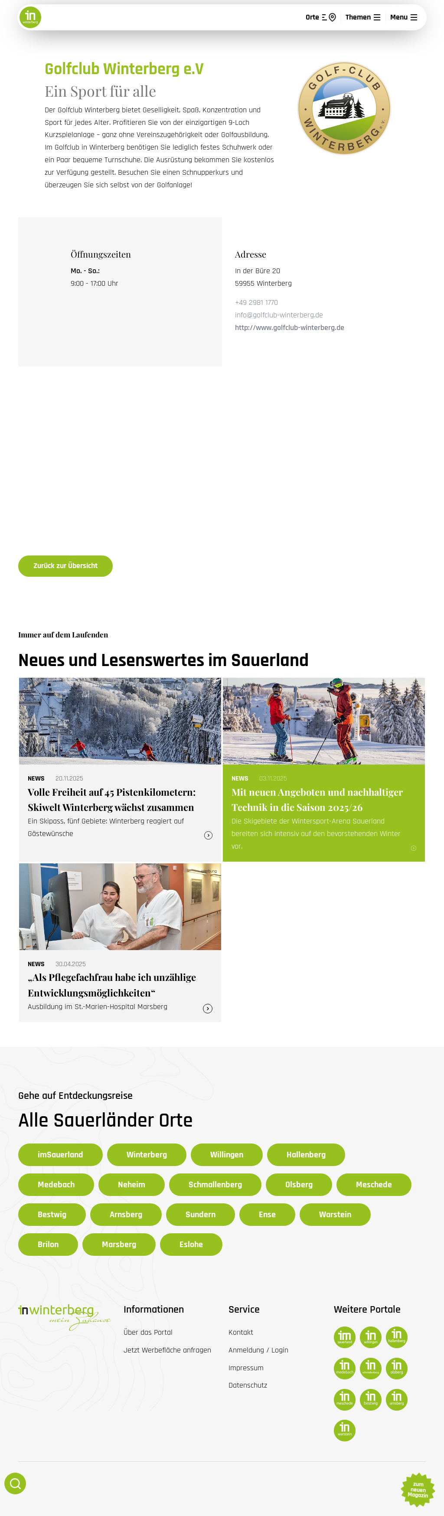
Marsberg (119, 1244)
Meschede (374, 1184)
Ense (267, 1214)
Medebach (56, 1184)
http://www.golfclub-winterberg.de (289, 328)
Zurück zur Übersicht (65, 566)
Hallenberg (306, 1154)
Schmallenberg (215, 1184)
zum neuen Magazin (417, 1490)
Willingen (226, 1154)
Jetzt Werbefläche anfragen (167, 1350)
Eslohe (191, 1244)
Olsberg (299, 1184)
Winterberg (147, 1154)
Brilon (48, 1244)
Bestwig (52, 1214)
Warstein (335, 1214)
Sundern (200, 1214)
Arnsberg (126, 1214)
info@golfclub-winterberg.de (279, 315)
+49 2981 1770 (256, 302)
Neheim (131, 1184)
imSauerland (60, 1154)
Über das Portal (148, 1332)
